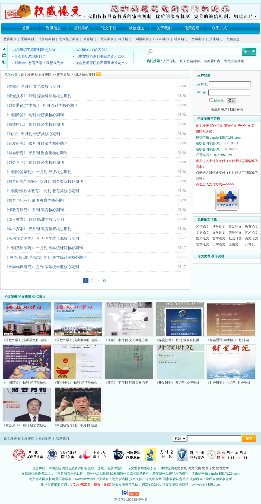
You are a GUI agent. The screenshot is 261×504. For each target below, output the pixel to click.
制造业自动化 (234, 61)
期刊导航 (81, 28)
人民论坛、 (171, 61)
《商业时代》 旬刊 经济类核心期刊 (34, 124)
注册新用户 (219, 109)
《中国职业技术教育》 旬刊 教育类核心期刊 (42, 191)
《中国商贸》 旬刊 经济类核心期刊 (34, 115)
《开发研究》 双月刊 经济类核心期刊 (36, 143)
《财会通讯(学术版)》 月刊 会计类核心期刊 (41, 105)
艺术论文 (251, 232)
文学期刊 (198, 39)
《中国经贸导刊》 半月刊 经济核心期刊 (38, 172)
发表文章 (222, 468)
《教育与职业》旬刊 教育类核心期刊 (35, 200)
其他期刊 (215, 39)
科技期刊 (124, 39)
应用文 (233, 244)
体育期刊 (89, 39)
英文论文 (251, 238)
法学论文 (218, 227)
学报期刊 (142, 39)
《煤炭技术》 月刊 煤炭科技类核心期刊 (38, 96)
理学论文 (202, 244)
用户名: (202, 84)
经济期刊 (107, 39)
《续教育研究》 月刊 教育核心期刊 (34, 210)
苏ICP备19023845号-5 (130, 500)
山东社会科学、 (191, 61)
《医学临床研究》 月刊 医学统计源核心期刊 (42, 267)
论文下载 (108, 28)
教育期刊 (10, 39)
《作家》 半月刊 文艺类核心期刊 (32, 86)
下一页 (101, 280)
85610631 (231, 143)
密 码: (202, 92)
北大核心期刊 (69, 39)
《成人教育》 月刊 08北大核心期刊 (34, 219)
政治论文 (235, 227)
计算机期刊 (47, 39)
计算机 (250, 244)
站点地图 (45, 438)
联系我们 (62, 438)
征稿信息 (233, 39)
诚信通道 (136, 28)
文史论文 (202, 232)
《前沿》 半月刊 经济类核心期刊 (32, 134)
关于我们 (164, 28)
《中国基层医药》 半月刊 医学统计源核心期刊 (44, 248)
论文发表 (180, 468)
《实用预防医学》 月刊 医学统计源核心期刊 (42, 238)
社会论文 (235, 238)
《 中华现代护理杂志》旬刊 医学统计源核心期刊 (46, 257)
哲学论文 (218, 238)
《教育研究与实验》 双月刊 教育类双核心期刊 (44, 181)
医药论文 (202, 238)
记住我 (219, 100)
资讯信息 (53, 28)
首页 (26, 28)
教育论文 (251, 227)
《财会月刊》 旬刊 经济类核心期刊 (34, 162)
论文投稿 (194, 468)
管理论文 (235, 232)
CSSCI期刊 (161, 39)
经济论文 (202, 227)
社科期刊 (180, 39)
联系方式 (219, 28)
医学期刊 (27, 39)
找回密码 (236, 109)
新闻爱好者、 (214, 61)
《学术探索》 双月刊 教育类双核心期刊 (38, 229)
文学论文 (218, 232)
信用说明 (191, 28)
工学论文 (218, 244)
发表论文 (208, 468)
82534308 (231, 149)
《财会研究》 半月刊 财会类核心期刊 (36, 153)
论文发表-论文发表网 (36, 75)
